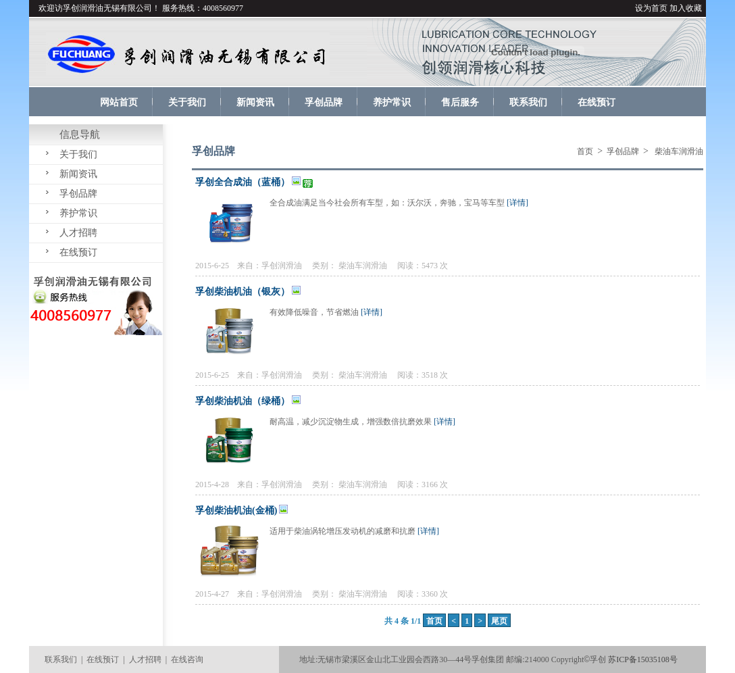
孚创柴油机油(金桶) (236, 510)
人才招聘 (78, 233)
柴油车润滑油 (362, 265)
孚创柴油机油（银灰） (242, 291)
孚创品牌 (78, 194)
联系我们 (61, 659)
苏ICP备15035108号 (643, 659)
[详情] (517, 202)
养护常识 (78, 213)
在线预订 (78, 252)
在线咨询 (187, 659)
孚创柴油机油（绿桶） (242, 401)
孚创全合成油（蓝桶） (242, 182)
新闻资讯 (78, 174)
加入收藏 (685, 8)
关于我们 (78, 154)
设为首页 (651, 8)
